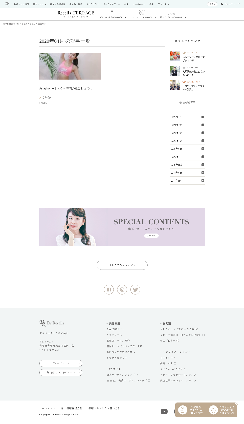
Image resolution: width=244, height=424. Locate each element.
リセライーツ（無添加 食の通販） (180, 331)
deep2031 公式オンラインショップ (127, 382)
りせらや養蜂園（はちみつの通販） (180, 336)
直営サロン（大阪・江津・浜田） (126, 348)
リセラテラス (114, 336)
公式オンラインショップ (121, 376)
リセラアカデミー (117, 359)
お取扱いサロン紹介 (118, 342)
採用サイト (166, 365)
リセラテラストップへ (122, 267)
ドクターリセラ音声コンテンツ (178, 376)
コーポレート (168, 359)
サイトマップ (47, 410)
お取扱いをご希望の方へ (121, 353)
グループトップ (230, 4)
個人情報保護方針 (72, 410)
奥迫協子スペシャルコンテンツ (178, 382)
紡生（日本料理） (170, 342)
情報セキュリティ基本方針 (104, 410)
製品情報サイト (116, 331)
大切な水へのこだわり (173, 370)
